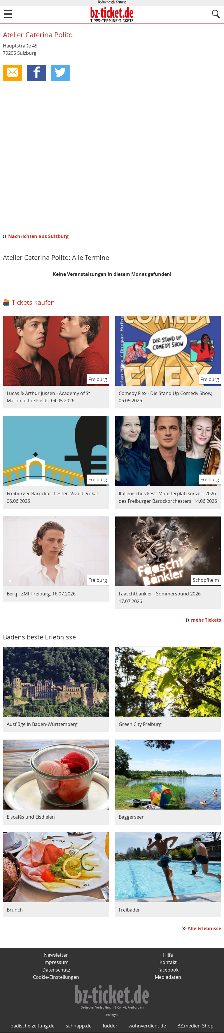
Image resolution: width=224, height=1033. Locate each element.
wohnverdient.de (147, 1026)
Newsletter (56, 955)
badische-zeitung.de (32, 1026)
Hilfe (168, 955)
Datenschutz (56, 970)
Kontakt (168, 962)
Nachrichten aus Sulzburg (38, 236)
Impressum (56, 962)
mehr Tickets (206, 620)
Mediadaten (168, 977)
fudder (110, 1026)
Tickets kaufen (33, 302)
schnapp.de (79, 1026)
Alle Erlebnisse (204, 928)
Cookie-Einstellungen (56, 977)
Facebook (168, 970)
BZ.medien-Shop (195, 1026)
